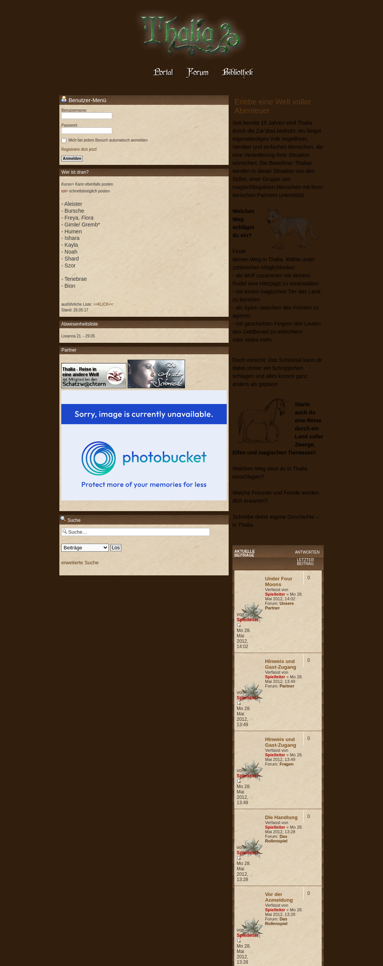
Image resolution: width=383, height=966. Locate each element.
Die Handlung (281, 817)
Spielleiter (275, 594)
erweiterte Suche (80, 562)
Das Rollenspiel (276, 838)
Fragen (287, 764)
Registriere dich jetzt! (79, 149)
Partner (287, 686)
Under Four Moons (278, 581)
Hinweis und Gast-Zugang (280, 664)
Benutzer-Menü (83, 99)
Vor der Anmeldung (279, 897)
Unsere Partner (279, 605)
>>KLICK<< (103, 304)
